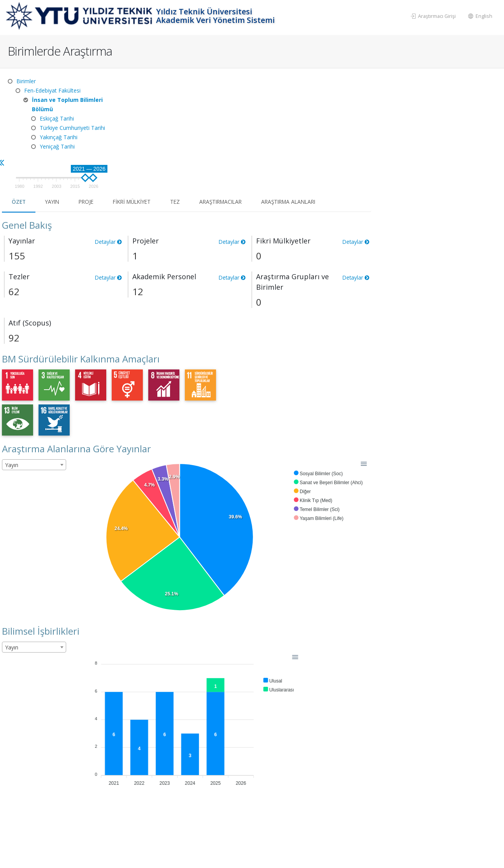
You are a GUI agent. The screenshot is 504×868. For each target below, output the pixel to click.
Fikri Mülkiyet (265, 115)
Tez (310, 115)
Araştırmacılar (358, 115)
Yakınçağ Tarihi (58, 137)
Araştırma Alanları (429, 115)
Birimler (26, 81)
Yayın (181, 115)
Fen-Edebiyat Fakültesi (52, 90)
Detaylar (235, 155)
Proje (217, 115)
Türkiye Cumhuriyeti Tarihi (72, 127)
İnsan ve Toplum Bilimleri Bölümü (67, 104)
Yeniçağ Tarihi (57, 146)
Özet (146, 115)
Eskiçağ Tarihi (57, 118)
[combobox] (162, 378)
